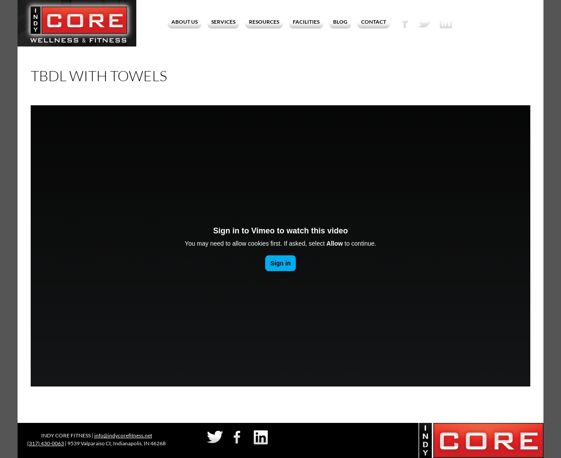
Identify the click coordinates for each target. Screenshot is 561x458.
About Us (184, 21)
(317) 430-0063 (45, 443)
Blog (340, 21)
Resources (264, 21)
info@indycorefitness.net (123, 435)
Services (223, 21)
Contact (373, 21)
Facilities (306, 21)
